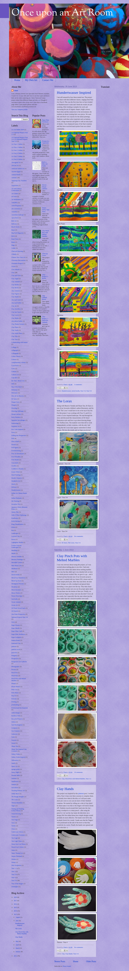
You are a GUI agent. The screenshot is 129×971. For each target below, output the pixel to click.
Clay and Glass (16, 275)
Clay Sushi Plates (16, 333)
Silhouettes (14, 760)
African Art (14, 165)
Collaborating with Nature (19, 342)
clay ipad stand (16, 300)
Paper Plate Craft (16, 631)
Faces (13, 432)
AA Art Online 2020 (17, 129)
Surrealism (14, 787)
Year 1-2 (88, 779)
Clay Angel (14, 278)
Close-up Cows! (45, 254)
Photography (15, 666)
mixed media (76, 391)
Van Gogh (14, 838)
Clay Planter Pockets (17, 324)
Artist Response (16, 205)
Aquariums (14, 185)
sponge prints (15, 769)
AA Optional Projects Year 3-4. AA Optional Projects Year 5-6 (19, 139)
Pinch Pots (14, 675)
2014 (15, 911)
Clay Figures (15, 294)
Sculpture (14, 728)
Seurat (13, 743)
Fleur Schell (15, 441)
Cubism (13, 371)
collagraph (14, 350)
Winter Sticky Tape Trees (45, 209)
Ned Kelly (14, 599)
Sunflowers (14, 781)
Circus (13, 266)
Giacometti (14, 463)
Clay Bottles (15, 285)
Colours (13, 359)
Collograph (14, 353)
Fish (12, 438)
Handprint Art (15, 481)
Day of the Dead (16, 387)
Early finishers (15, 417)
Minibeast (14, 568)
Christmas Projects (17, 263)
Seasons (13, 740)
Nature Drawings (16, 596)
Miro (13, 572)
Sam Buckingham (16, 725)
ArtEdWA (14, 202)
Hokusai (14, 487)
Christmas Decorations (18, 260)
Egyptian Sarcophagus (18, 420)
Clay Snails (14, 330)
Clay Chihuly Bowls (44, 297)
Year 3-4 (83, 391)
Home (17, 80)
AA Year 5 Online (16, 156)
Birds (13, 236)
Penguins (14, 655)
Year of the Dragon (17, 883)
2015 (15, 907)
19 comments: (78, 772)
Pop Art (13, 696)
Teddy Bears (15, 794)
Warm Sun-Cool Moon (18, 844)
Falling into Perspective (18, 435)
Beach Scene (15, 227)
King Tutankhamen (17, 524)
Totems (13, 817)
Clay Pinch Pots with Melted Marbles (72, 558)
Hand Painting (15, 475)
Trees (13, 823)
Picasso (13, 669)
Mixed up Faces (16, 581)
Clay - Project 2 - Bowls (45, 276)
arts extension (15, 209)
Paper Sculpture (16, 637)
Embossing (14, 423)
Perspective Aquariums (45, 142)
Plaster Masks (15, 686)
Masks (13, 553)
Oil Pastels (14, 611)
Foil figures (15, 447)
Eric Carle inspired (17, 429)
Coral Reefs (15, 365)
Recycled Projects (17, 719)
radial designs (15, 713)
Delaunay (14, 390)
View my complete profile (19, 109)
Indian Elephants (16, 498)
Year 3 (13, 871)
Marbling (14, 550)
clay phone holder (16, 321)
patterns (13, 646)
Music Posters (15, 593)
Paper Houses (15, 625)
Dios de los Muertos (17, 396)
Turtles (13, 826)
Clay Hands (65, 789)
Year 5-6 (89, 391)
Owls (13, 622)
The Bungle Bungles (17, 797)
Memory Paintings (17, 559)
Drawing (14, 408)
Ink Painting (15, 501)
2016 (15, 904)
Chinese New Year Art (18, 257)
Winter (13, 862)
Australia (14, 212)
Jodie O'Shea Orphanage (19, 515)
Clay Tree (14, 339)
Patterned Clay (16, 643)
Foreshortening (16, 451)
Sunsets (13, 784)
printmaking (15, 705)
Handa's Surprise (16, 478)
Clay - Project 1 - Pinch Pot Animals (45, 319)
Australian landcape (17, 215)
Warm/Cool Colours (17, 847)
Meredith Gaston (16, 562)
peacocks (14, 652)
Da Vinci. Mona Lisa (17, 381)
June (17, 921)
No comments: (78, 536)
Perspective (14, 658)
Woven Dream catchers (44, 186)
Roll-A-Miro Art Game (44, 164)
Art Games (14, 193)
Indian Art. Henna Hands (19, 493)
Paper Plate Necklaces (18, 634)
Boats (13, 242)
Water (13, 850)
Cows (13, 368)
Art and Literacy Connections (16, 189)
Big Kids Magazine (17, 233)
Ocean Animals (16, 602)
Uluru (13, 829)
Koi (12, 530)
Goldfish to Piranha (17, 469)
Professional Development (19, 708)
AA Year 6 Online (16, 159)
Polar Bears (15, 693)
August (18, 917)
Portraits (14, 699)
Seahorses (14, 734)
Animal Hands (15, 175)
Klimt (13, 527)
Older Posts (91, 961)
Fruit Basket (15, 460)
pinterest (81, 793)
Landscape (14, 533)
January (18, 951)
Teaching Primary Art (18, 790)
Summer (14, 778)
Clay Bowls (15, 288)
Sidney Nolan (15, 754)
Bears (13, 230)
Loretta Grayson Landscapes (16, 546)
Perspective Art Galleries (19, 662)
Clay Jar (14, 306)
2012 (15, 956)
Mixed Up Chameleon (18, 578)
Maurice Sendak (16, 556)
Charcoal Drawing (17, 251)
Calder (13, 248)
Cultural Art (15, 375)
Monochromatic (16, 590)
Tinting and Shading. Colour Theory (17, 809)
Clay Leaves (15, 315)
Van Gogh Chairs (16, 841)
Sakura (13, 722)
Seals (13, 737)
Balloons (14, 224)
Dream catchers (16, 414)
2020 (15, 897)
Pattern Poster (15, 640)
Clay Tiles (14, 336)
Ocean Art (14, 605)
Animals (14, 178)
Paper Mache (15, 628)
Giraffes (13, 466)
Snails (13, 763)
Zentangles (14, 886)
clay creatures (15, 291)
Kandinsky (14, 518)
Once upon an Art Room (62, 13)
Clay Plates (14, 327)
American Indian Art (17, 168)
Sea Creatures (15, 731)
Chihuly (13, 254)
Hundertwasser (66, 391)
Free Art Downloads (17, 453)
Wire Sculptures (16, 865)
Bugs (13, 245)
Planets (13, 683)
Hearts (13, 484)
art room (14, 196)
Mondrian (14, 587)
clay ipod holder (16, 303)
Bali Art (13, 221)
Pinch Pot (14, 672)
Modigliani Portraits (17, 584)
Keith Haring (15, 521)
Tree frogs (14, 820)
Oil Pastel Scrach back (18, 608)
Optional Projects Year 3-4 (19, 617)
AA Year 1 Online (16, 144)
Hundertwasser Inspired (74, 93)
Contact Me (47, 80)
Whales (13, 859)
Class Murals (15, 269)
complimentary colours (18, 362)
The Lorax (64, 401)
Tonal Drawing (16, 814)
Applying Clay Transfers (19, 180)
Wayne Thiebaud (16, 856)
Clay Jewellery (16, 309)
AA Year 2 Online (16, 147)
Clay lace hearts (16, 312)
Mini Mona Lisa (16, 565)
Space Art (14, 766)
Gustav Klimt (15, 472)
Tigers (13, 806)
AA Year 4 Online (16, 153)
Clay (63, 779)
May (17, 941)
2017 (15, 900)
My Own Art (31, 80)
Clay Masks (15, 318)
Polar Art (14, 689)
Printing (13, 702)
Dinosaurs (14, 393)
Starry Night (15, 772)
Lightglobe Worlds (17, 542)
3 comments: (78, 384)
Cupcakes (14, 378)
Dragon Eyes (15, 402)
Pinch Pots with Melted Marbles (75, 779)
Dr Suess (64, 543)
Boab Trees (14, 239)
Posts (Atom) (67, 966)
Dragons (14, 405)
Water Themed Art (17, 853)
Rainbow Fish (15, 716)
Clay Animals (15, 281)
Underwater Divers (17, 832)
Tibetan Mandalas (16, 803)
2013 (15, 914)
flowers (13, 444)
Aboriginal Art (15, 162)
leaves (13, 539)
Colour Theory (16, 356)
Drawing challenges (17, 411)
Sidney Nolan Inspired (18, 757)
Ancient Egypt (15, 171)
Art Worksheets (16, 199)
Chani (65, 384)
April (17, 945)
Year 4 (13, 877)
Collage (13, 347)
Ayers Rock (15, 218)
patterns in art (15, 649)
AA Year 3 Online (16, 150)
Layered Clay (15, 536)
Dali (12, 384)
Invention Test (15, 504)
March (18, 948)
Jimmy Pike (15, 512)
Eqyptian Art (15, 426)
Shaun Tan (14, 746)
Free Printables (16, 457)
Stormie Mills (15, 775)
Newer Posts (59, 961)
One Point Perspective (18, 614)
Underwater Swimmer (18, 835)
